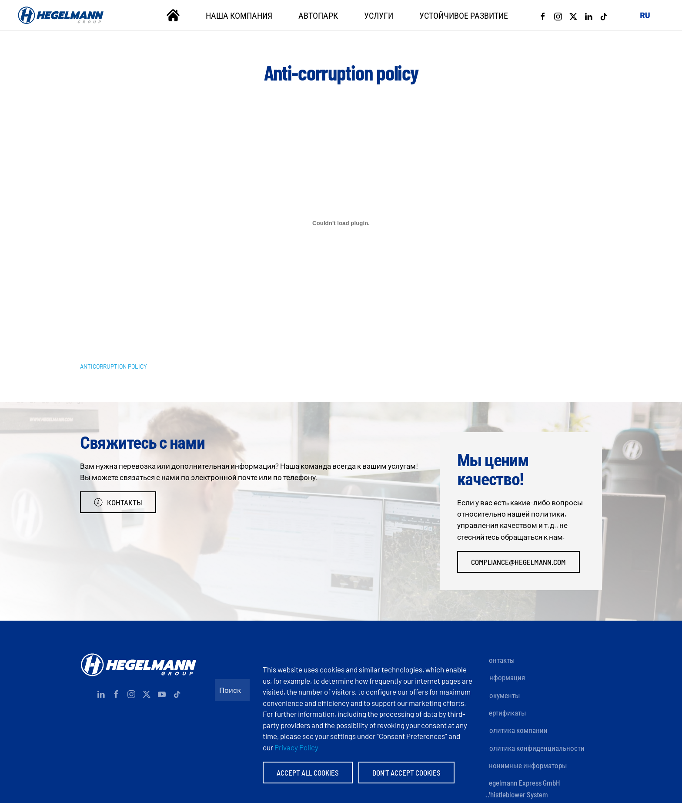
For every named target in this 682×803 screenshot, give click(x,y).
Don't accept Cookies (406, 772)
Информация (505, 677)
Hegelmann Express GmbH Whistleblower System (522, 788)
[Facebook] (542, 15)
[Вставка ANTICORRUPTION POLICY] (341, 223)
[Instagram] (558, 15)
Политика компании (516, 730)
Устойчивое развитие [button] (463, 15)
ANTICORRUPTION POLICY (113, 366)
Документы (502, 695)
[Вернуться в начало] (60, 15)
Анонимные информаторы (526, 765)
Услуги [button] (378, 15)
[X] (573, 15)
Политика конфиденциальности (535, 747)
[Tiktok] (603, 15)
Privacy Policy (296, 747)
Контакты (118, 502)
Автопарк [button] (318, 15)
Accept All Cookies (308, 772)
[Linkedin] (588, 15)
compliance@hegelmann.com (518, 562)
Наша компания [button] (239, 15)
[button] (645, 15)
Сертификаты (505, 712)
